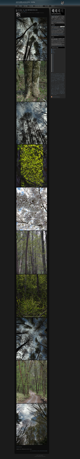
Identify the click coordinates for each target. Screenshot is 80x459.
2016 (53, 63)
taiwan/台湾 (59, 79)
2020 (53, 59)
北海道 (53, 86)
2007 (53, 71)
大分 (59, 86)
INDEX (37, 455)
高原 (52, 94)
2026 (53, 54)
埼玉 (56, 86)
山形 (54, 87)
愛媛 (52, 88)
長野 (61, 93)
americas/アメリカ (58, 73)
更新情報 (57, 88)
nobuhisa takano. (54, 26)
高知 (53, 94)
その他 (58, 80)
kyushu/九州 (54, 77)
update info (53, 52)
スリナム (59, 82)
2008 (53, 70)
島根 (58, 87)
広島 (62, 87)
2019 (53, 60)
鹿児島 (56, 94)
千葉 (54, 86)
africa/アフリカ (53, 73)
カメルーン (55, 81)
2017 (53, 62)
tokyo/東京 (52, 80)
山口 (52, 87)
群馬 (55, 92)
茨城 (56, 92)
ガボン (53, 81)
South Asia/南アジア (54, 79)
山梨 (55, 87)
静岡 (63, 93)
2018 (53, 61)
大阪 (60, 86)
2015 (53, 64)
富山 (63, 86)
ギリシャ (58, 81)
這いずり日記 (56, 93)
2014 (53, 65)
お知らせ (56, 80)
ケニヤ (61, 81)
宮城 (62, 86)
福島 (51, 92)
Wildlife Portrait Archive (54, 27)
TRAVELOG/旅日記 (41, 455)
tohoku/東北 (62, 79)
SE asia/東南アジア (58, 78)
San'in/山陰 (54, 78)
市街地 (61, 87)
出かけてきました (61, 85)
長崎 (59, 93)
